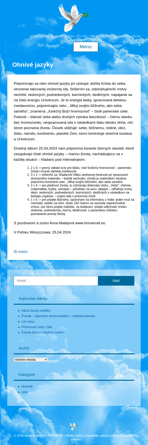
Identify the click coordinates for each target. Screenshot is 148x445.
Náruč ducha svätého (35, 310)
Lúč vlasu (27, 321)
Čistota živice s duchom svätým (42, 332)
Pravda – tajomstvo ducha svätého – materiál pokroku (58, 316)
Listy (24, 392)
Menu (86, 46)
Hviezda (27, 386)
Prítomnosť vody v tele (36, 327)
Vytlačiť (23, 251)
